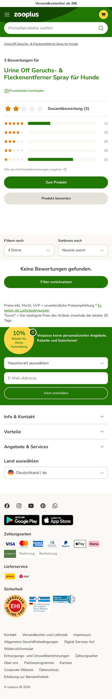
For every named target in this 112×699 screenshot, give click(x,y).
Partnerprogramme (39, 662)
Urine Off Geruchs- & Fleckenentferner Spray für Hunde (41, 44)
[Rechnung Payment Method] (27, 553)
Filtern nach (14, 240)
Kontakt (10, 634)
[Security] (15, 607)
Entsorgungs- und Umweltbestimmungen (36, 655)
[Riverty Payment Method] (10, 554)
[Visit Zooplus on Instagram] (19, 506)
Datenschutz (48, 669)
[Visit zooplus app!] (22, 524)
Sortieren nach (70, 240)
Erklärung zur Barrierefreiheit (26, 676)
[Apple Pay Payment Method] (80, 544)
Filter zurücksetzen (56, 282)
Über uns (11, 662)
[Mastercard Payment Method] (24, 544)
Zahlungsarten (86, 655)
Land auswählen (21, 461)
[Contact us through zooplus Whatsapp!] (55, 506)
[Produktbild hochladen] (24, 90)
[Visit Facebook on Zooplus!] (7, 506)
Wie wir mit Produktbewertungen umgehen (36, 169)
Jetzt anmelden (56, 393)
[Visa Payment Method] (10, 544)
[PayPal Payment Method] (66, 544)
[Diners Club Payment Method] (52, 544)
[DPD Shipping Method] (24, 577)
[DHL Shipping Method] (10, 577)
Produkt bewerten (56, 198)
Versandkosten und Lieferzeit (45, 634)
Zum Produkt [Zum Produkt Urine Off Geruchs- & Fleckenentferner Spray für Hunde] (56, 182)
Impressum (82, 634)
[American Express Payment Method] (38, 544)
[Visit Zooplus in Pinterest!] (43, 506)
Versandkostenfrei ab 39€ (56, 3)
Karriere (66, 662)
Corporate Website (18, 669)
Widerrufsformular (18, 648)
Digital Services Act (79, 641)
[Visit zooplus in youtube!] (31, 506)
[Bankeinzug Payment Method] (48, 553)
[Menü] (7, 15)
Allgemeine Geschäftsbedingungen (31, 641)
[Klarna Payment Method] (94, 544)
